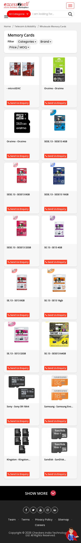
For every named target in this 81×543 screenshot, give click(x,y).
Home (7, 26)
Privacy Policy (43, 519)
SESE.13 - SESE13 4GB (55, 141)
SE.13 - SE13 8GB (16, 300)
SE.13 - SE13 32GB (16, 353)
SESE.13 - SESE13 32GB (19, 247)
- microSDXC (14, 88)
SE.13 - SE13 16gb (53, 300)
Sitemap (63, 519)
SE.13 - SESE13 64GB (55, 353)
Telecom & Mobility (25, 26)
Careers (40, 525)
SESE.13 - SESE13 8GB (18, 194)
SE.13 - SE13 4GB (53, 247)
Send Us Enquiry (18, 103)
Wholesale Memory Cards (53, 26)
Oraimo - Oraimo (54, 88)
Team (12, 519)
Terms (25, 519)
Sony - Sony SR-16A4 (18, 406)
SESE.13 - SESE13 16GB (56, 194)
